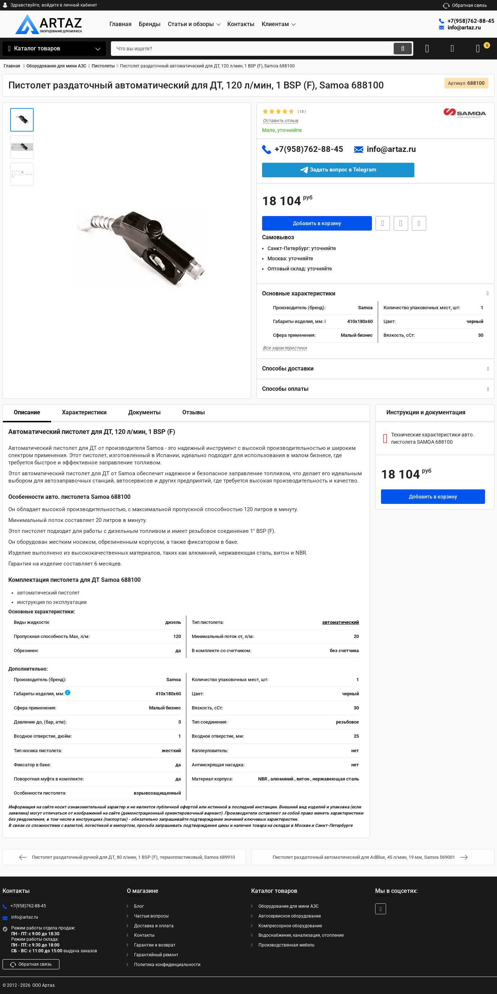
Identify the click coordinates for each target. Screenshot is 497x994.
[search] (262, 48)
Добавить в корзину (317, 223)
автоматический (340, 622)
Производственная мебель (286, 945)
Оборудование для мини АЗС (288, 906)
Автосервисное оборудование (289, 916)
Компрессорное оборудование (290, 925)
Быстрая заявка (383, 223)
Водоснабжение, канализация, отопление (301, 935)
